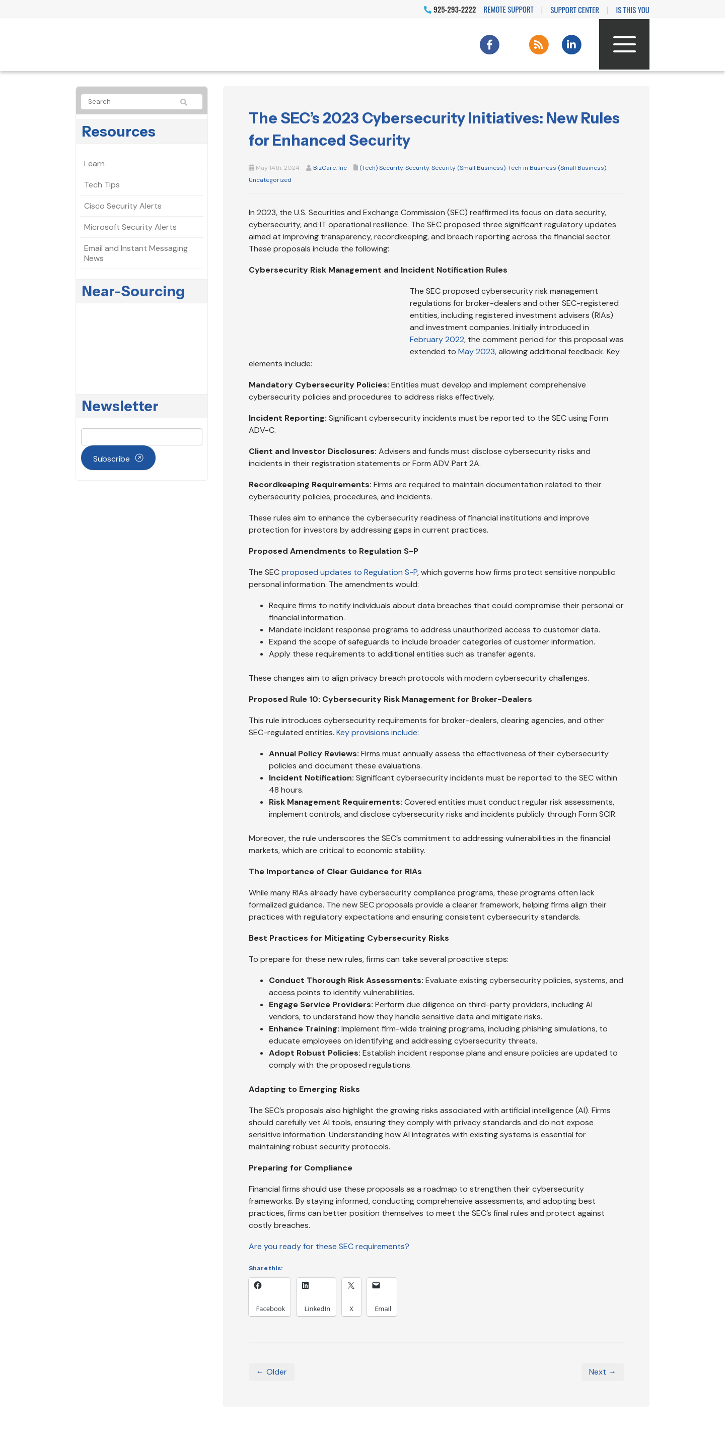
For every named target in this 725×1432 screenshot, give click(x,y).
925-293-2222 (450, 9)
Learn (94, 163)
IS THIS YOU (632, 9)
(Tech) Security (381, 168)
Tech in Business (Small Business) (557, 168)
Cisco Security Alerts (123, 206)
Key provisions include (376, 732)
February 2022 (437, 339)
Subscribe (111, 458)
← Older (271, 1371)
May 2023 (476, 351)
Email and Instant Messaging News (136, 253)
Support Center (574, 9)
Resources (119, 131)
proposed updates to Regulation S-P (349, 572)
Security (417, 168)
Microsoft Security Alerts (130, 227)
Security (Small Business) (468, 168)
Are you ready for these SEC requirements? (329, 1246)
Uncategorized (270, 180)
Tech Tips (102, 184)
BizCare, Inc (330, 168)
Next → (602, 1371)
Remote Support (509, 9)
